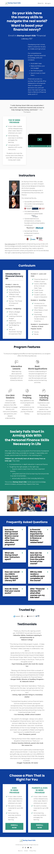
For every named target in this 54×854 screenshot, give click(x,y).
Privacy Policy (32, 850)
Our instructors (10, 244)
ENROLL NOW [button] (14, 826)
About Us (40, 3)
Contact (26, 850)
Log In (49, 3)
